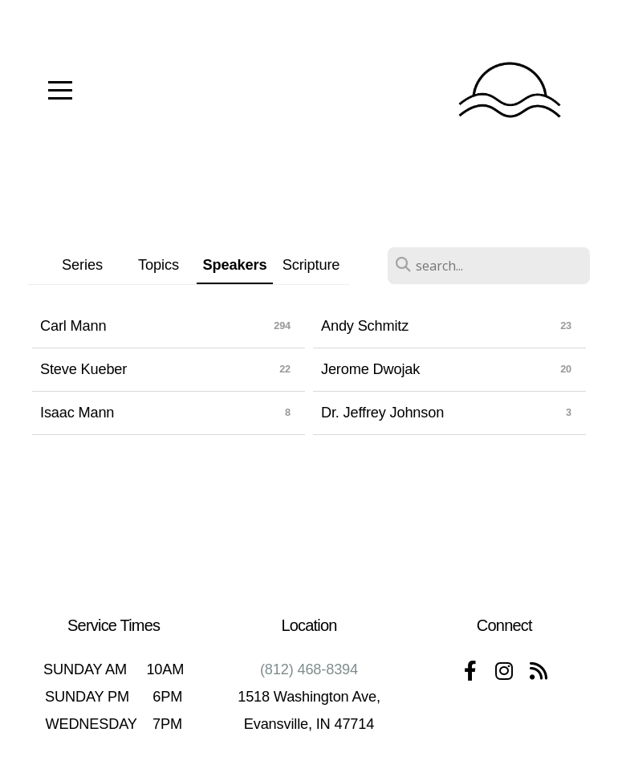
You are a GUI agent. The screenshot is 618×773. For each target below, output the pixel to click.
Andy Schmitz (365, 326)
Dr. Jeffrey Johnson (382, 413)
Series (82, 264)
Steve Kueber (83, 369)
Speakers (235, 264)
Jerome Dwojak (370, 369)
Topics (158, 264)
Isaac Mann (77, 413)
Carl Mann (73, 326)
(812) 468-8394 (309, 669)
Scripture (311, 264)
